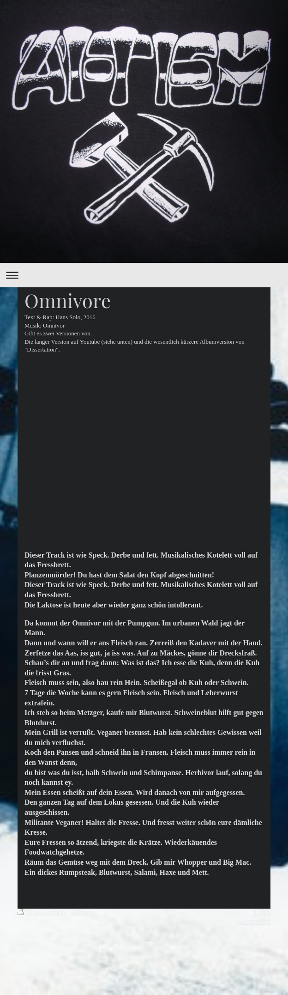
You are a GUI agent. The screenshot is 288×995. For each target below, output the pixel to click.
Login (262, 912)
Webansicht (253, 921)
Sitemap (82, 912)
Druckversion (42, 912)
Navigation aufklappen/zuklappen (144, 275)
